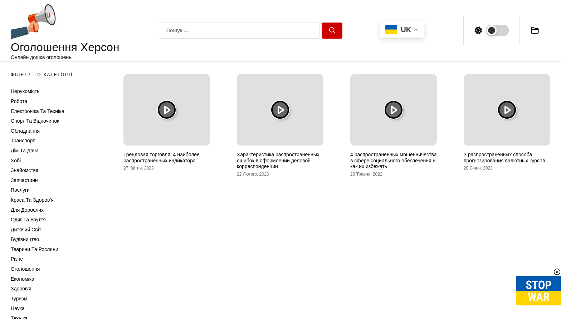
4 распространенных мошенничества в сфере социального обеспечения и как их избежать (393, 161)
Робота (19, 101)
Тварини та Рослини (34, 249)
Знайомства (25, 170)
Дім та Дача (25, 150)
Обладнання (25, 131)
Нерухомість (25, 91)
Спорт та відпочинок (35, 121)
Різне (17, 259)
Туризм (19, 298)
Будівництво (25, 239)
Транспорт (23, 140)
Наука (18, 308)
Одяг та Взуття (28, 219)
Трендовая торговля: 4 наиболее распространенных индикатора (161, 157)
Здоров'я (21, 288)
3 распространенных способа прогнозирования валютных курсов (504, 157)
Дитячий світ (26, 229)
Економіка (22, 279)
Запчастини (24, 180)
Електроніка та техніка (37, 111)
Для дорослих (27, 210)
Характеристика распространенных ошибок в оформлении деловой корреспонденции (278, 161)
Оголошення (25, 269)
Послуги (20, 190)
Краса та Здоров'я (32, 200)
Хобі (16, 160)
